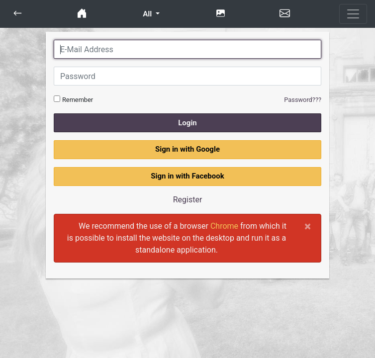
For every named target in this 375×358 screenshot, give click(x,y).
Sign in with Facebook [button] (187, 176)
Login (187, 122)
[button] (17, 13)
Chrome (224, 226)
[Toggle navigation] (353, 14)
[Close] (307, 226)
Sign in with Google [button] (187, 149)
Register (187, 199)
